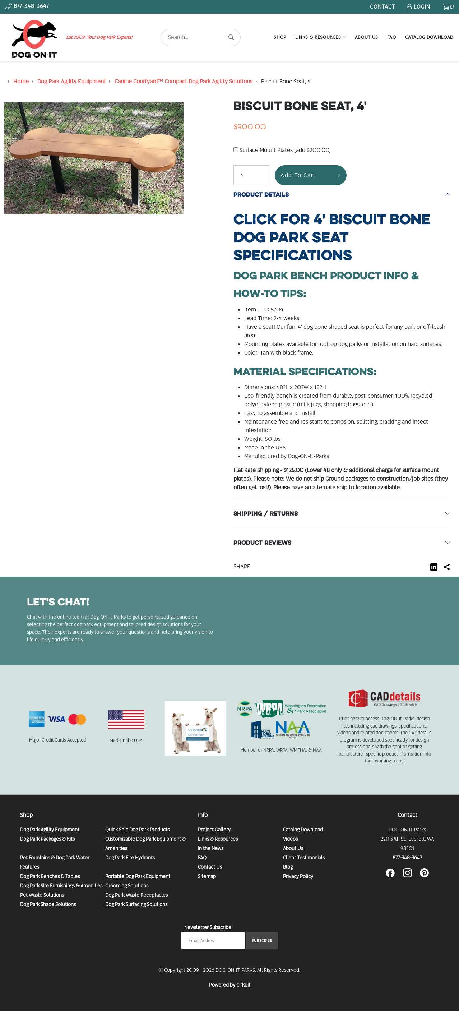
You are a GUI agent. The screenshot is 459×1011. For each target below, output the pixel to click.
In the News (210, 848)
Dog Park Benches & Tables (50, 876)
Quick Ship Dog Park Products (137, 829)
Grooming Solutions (126, 885)
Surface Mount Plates (282, 150)
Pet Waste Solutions (42, 895)
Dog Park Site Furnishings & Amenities (61, 885)
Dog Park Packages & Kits (47, 839)
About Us (366, 37)
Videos (290, 839)
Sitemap (207, 876)
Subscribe (262, 940)
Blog (288, 867)
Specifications (331, 237)
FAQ (391, 37)
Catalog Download (429, 37)
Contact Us (210, 867)
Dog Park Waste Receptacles (136, 895)
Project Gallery (214, 829)
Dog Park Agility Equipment (49, 829)
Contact (382, 6)
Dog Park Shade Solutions (48, 904)
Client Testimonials (304, 857)
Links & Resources (318, 37)
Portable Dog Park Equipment (137, 876)
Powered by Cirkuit (229, 985)
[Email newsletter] (213, 940)
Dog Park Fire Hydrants (130, 857)
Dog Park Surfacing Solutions (136, 904)
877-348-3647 (407, 857)
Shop (280, 37)
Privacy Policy (298, 876)
